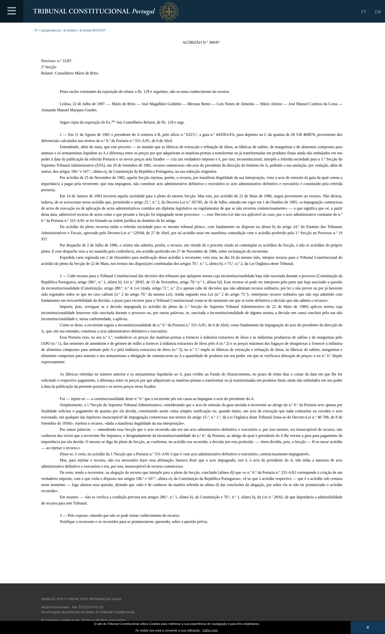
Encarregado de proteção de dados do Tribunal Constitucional (87, 612)
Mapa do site (52, 599)
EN (378, 11)
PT (363, 11)
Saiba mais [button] (210, 630)
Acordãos (70, 30)
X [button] (368, 627)
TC (36, 30)
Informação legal (105, 599)
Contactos (76, 599)
